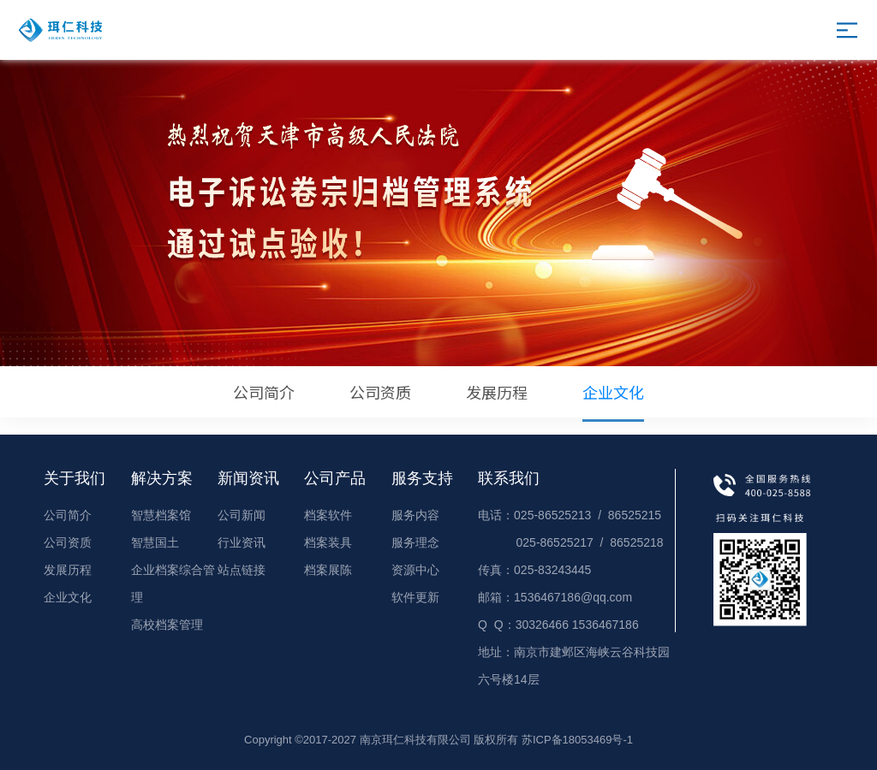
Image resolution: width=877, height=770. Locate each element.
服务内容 (415, 515)
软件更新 (415, 597)
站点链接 (241, 570)
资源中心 (415, 570)
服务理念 (415, 542)
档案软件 (328, 515)
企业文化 (613, 401)
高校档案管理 (167, 624)
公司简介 (264, 392)
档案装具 (328, 542)
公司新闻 (241, 515)
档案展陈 (328, 570)
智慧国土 (155, 542)
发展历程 (497, 392)
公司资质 (380, 392)
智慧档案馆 (161, 515)
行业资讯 (241, 542)
